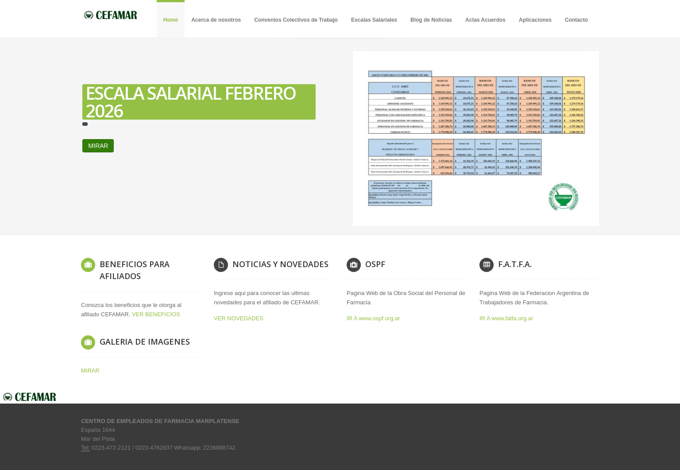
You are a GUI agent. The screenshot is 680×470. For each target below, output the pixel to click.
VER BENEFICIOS (156, 314)
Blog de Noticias (431, 20)
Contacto (576, 20)
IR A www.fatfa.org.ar (506, 318)
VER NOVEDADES (238, 318)
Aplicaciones (535, 20)
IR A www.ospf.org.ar (373, 318)
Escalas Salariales (374, 20)
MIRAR (203, 145)
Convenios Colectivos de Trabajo (296, 20)
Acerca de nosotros (216, 20)
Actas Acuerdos (485, 20)
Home (170, 20)
